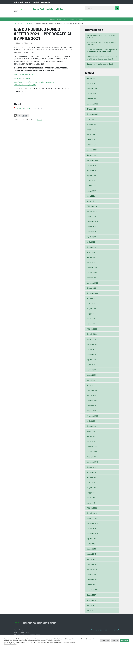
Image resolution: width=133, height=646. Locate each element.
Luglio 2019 (91, 483)
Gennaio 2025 (92, 151)
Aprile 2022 (91, 320)
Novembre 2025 (92, 105)
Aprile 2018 (91, 560)
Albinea (52, 20)
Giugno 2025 (91, 125)
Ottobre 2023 (91, 227)
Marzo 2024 (91, 202)
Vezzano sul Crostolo (76, 20)
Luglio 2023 (91, 243)
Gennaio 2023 (92, 273)
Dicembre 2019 (92, 458)
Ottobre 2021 (91, 350)
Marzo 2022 (91, 325)
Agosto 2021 (91, 360)
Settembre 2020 (92, 417)
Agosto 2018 (91, 539)
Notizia (39, 121)
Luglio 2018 (91, 545)
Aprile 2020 (91, 437)
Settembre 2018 (92, 534)
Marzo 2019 (91, 504)
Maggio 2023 (91, 253)
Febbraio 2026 (92, 89)
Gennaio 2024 (92, 212)
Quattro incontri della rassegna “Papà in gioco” (100, 66)
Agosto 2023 (91, 238)
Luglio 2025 (91, 120)
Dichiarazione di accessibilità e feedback (105, 631)
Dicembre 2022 (92, 279)
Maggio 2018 (91, 555)
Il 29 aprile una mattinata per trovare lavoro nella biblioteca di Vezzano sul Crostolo (102, 59)
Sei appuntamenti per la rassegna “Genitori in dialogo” (101, 44)
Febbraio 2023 (92, 268)
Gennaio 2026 (92, 94)
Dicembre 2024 (92, 156)
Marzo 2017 (91, 611)
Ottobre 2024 (91, 166)
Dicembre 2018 (92, 519)
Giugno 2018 (91, 550)
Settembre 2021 (92, 355)
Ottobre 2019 (91, 468)
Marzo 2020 (91, 442)
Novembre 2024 (92, 161)
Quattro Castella (62, 20)
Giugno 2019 (91, 488)
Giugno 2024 (91, 186)
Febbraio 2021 (92, 391)
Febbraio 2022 (92, 330)
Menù (15, 12)
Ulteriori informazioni (10, 644)
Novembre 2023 (92, 222)
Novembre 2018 (92, 524)
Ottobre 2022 (91, 289)
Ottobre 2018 (91, 529)
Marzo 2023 (91, 263)
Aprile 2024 (91, 197)
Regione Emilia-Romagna (22, 2)
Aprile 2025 (91, 135)
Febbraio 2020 (92, 447)
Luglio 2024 (91, 181)
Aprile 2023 (91, 258)
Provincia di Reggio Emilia (41, 2)
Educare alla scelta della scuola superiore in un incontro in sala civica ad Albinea (102, 51)
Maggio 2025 (91, 130)
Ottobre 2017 (91, 585)
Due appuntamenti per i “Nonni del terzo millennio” (101, 37)
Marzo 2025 (91, 140)
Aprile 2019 (91, 499)
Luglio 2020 (91, 422)
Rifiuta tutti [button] (115, 640)
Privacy (87, 631)
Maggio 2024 (91, 192)
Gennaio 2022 (92, 335)
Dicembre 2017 (92, 575)
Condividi (23, 116)
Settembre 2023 (92, 233)
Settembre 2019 (92, 473)
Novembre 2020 (92, 406)
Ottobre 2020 (91, 412)
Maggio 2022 (91, 314)
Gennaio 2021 (92, 396)
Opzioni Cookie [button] (105, 640)
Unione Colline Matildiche (50, 10)
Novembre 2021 (92, 345)
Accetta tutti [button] (124, 640)
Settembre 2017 (92, 591)
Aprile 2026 (91, 79)
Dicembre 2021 (92, 340)
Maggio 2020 (91, 432)
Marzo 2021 (91, 386)
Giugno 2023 (91, 248)
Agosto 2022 (91, 299)
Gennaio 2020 (92, 452)
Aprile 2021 (91, 381)
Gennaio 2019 (92, 514)
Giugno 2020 (91, 427)
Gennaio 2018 (92, 570)
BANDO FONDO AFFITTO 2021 (24, 75)
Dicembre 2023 (92, 217)
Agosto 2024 (91, 176)
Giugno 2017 (91, 596)
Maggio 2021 (91, 376)
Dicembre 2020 (92, 401)
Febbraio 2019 (92, 509)
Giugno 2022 (91, 309)
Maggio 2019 (91, 493)
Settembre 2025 (92, 115)
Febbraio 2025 (92, 146)
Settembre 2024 (92, 171)
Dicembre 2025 (92, 100)
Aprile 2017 (91, 606)
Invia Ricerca (117, 8)
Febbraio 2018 (92, 565)
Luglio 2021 (91, 366)
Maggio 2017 (91, 601)
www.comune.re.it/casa (22, 79)
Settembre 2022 (92, 294)
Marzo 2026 (91, 84)
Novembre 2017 (92, 580)
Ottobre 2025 (91, 110)
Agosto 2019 (91, 478)
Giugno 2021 (91, 371)
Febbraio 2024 (92, 207)
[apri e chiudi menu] (16, 10)
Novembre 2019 (92, 463)
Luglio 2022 (91, 304)
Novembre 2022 (92, 284)
